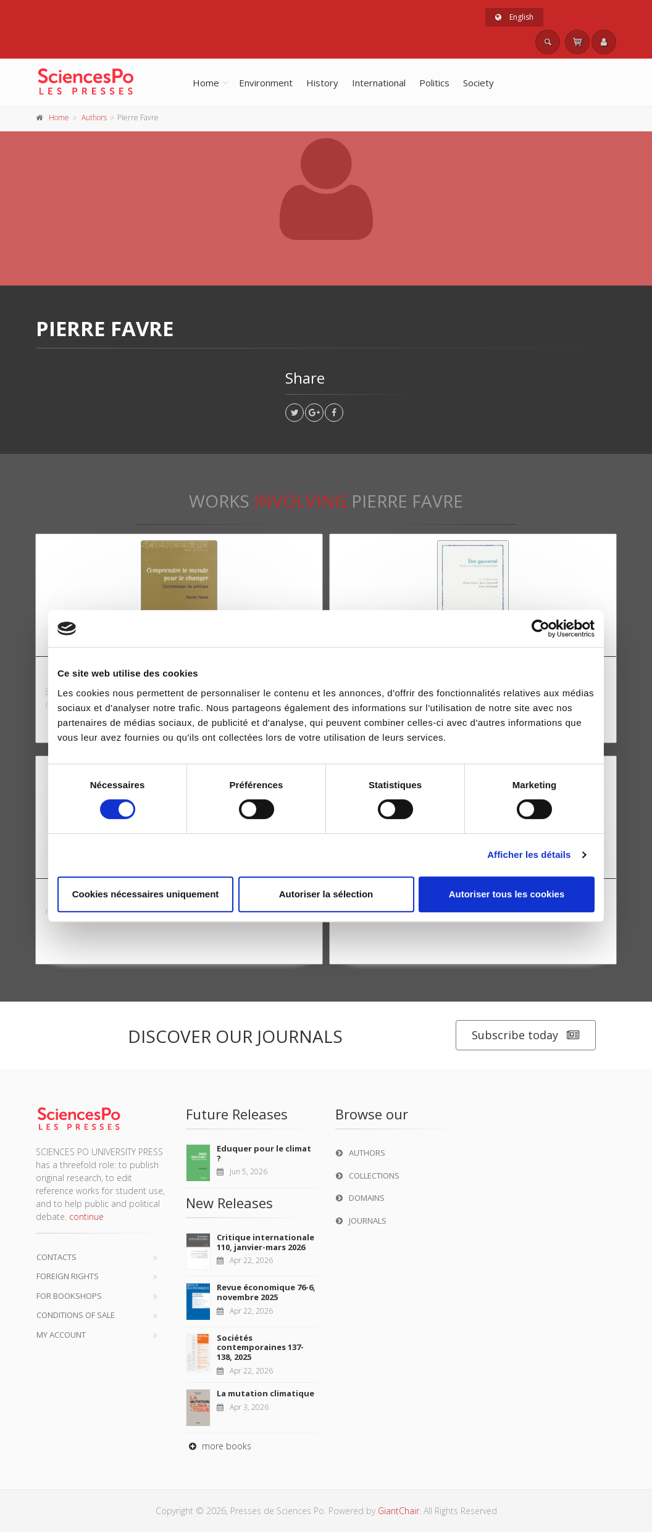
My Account (61, 1334)
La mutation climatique (265, 1393)
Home (206, 82)
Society (478, 82)
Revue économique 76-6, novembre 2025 (266, 1292)
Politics (434, 82)
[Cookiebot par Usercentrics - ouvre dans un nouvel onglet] (541, 628)
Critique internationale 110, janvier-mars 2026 (265, 1242)
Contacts (56, 1256)
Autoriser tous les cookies (507, 894)
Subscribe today (526, 1035)
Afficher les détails (528, 854)
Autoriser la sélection (326, 894)
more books (218, 1446)
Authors (94, 117)
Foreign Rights (67, 1276)
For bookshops (69, 1295)
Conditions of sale (75, 1314)
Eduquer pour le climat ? (264, 1153)
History (322, 82)
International (379, 82)
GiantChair (398, 1511)
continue (86, 1216)
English (514, 17)
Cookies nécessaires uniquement (145, 894)
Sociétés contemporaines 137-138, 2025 (260, 1347)
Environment (266, 82)
